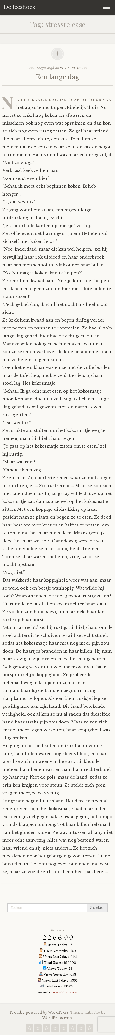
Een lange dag (57, 76)
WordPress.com (57, 1018)
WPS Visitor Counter (65, 992)
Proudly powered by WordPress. (39, 1012)
